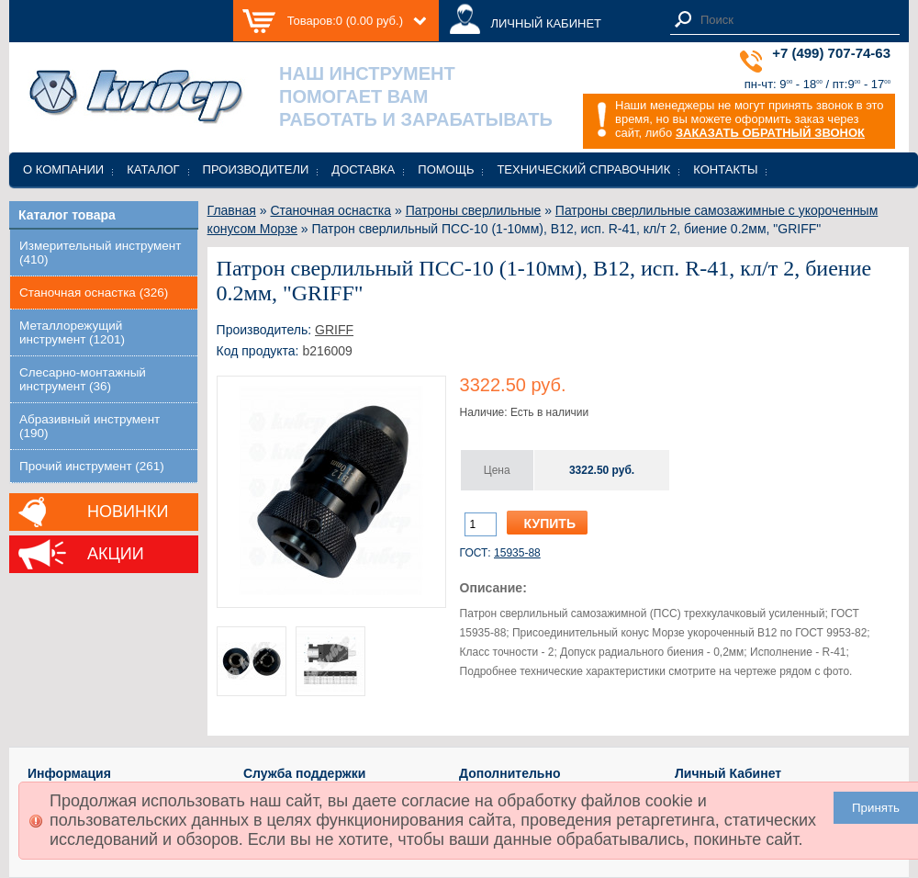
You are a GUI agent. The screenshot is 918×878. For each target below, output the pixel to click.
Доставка (363, 169)
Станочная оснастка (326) (93, 292)
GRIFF (334, 329)
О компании (63, 169)
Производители (256, 169)
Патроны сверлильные (474, 210)
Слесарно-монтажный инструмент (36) (82, 379)
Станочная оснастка (330, 210)
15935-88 (517, 552)
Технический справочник (583, 169)
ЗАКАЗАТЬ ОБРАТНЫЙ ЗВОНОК (770, 133)
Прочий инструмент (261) (91, 466)
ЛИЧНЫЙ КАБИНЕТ (545, 23)
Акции (115, 554)
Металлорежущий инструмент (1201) (72, 332)
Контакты (725, 169)
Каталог (153, 169)
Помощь (446, 169)
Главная (231, 210)
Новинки (127, 511)
